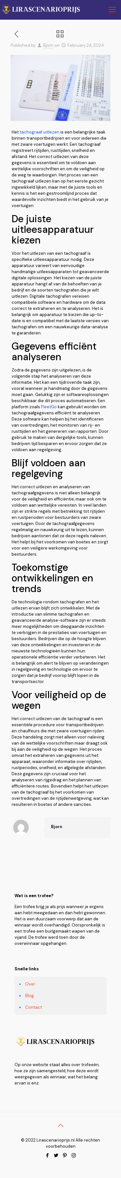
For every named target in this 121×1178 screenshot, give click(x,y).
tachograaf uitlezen (39, 132)
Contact (33, 1007)
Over (30, 984)
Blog (29, 995)
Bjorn (48, 45)
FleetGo (49, 407)
